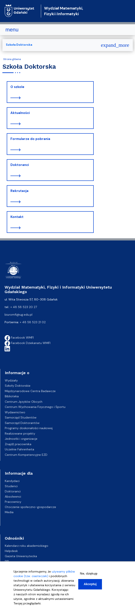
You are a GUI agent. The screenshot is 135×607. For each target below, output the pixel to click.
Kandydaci (12, 481)
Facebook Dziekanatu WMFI (27, 343)
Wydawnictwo (15, 412)
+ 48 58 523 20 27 (23, 307)
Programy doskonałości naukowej (29, 428)
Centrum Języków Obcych (23, 402)
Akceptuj (90, 584)
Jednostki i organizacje (21, 439)
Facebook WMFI (19, 337)
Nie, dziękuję (88, 573)
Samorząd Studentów (21, 417)
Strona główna (12, 59)
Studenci (11, 486)
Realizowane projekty (20, 433)
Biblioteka (12, 396)
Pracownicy (13, 502)
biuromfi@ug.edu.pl (18, 314)
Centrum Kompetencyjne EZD (26, 455)
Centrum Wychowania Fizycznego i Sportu (35, 407)
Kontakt (16, 217)
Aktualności (20, 113)
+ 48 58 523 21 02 (33, 322)
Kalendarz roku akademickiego (26, 546)
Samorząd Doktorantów (22, 423)
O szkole (17, 87)
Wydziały (11, 380)
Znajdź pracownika (18, 444)
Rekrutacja (19, 191)
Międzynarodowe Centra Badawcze (30, 391)
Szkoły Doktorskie (17, 386)
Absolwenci (13, 496)
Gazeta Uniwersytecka (21, 556)
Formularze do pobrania (30, 139)
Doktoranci (19, 165)
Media (9, 512)
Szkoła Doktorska (19, 45)
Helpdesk (11, 551)
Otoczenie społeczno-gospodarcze (30, 507)
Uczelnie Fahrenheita (19, 449)
